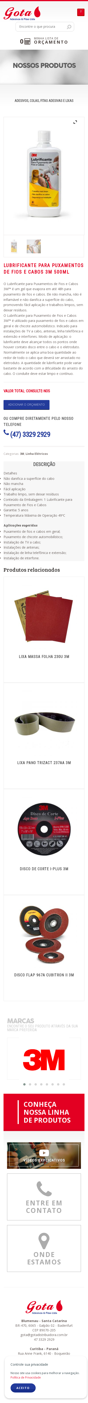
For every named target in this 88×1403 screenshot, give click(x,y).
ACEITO (23, 1388)
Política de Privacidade (26, 1377)
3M (22, 454)
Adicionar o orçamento (26, 405)
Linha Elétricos (37, 454)
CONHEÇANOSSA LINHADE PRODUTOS (47, 1112)
